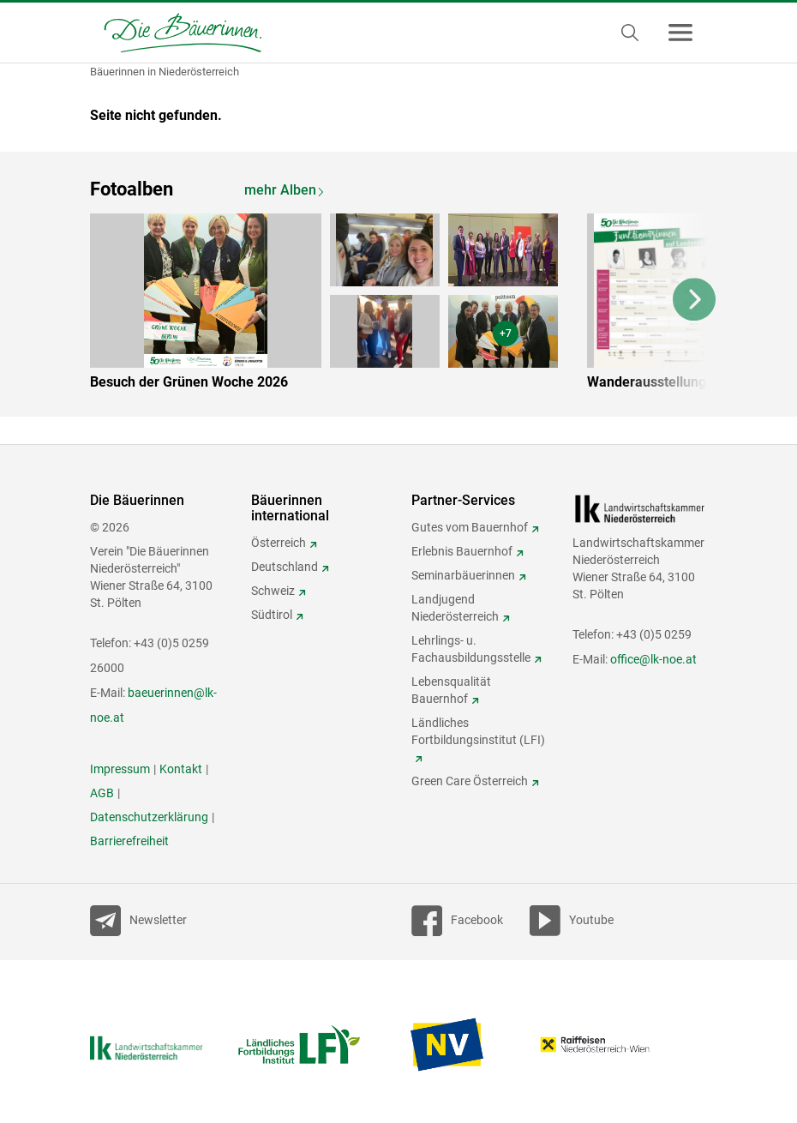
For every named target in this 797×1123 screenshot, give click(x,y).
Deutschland (284, 567)
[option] (336, 305)
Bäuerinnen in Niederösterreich (164, 71)
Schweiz (273, 591)
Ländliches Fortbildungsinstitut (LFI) (478, 731)
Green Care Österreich (469, 781)
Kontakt (180, 769)
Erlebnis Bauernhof (461, 551)
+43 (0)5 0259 (654, 634)
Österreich (278, 542)
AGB (102, 793)
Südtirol (271, 615)
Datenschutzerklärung (149, 817)
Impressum (120, 769)
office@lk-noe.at (653, 659)
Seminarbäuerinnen (463, 575)
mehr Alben (280, 190)
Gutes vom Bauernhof (469, 527)
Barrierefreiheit (129, 841)
